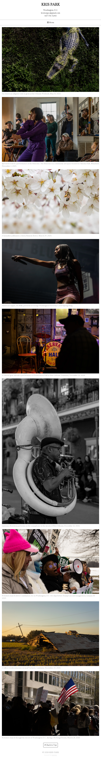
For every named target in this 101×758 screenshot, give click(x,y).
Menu (50, 22)
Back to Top (50, 745)
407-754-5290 (50, 16)
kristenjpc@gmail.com (50, 13)
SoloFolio (54, 755)
